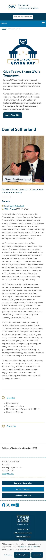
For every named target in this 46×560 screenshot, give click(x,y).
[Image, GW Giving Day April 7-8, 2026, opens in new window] (23, 51)
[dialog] (23, 550)
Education (9, 426)
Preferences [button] (8, 555)
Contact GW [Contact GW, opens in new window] (23, 540)
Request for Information (23, 17)
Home (4, 29)
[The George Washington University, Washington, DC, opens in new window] (23, 520)
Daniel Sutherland (17, 206)
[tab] (23, 398)
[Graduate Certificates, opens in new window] (23, 495)
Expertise (8, 398)
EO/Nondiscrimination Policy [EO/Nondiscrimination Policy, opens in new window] (23, 533)
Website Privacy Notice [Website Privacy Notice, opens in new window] (23, 536)
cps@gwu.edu (8, 474)
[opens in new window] (4, 507)
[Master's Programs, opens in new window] (23, 489)
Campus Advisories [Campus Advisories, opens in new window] (23, 529)
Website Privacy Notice (29, 547)
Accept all (37, 555)
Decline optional (22, 555)
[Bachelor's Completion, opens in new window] (23, 483)
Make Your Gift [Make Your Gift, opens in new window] (12, 115)
